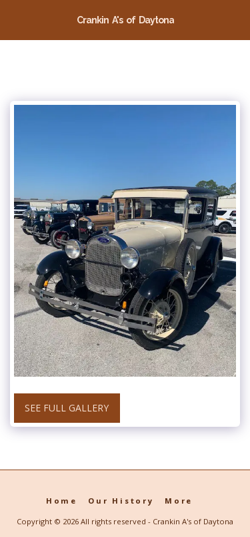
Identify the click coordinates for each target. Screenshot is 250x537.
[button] (14, 19)
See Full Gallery (67, 407)
